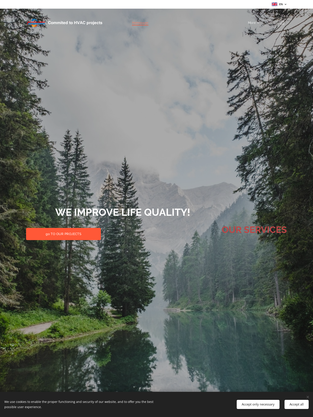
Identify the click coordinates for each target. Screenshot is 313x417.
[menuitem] (136, 22)
